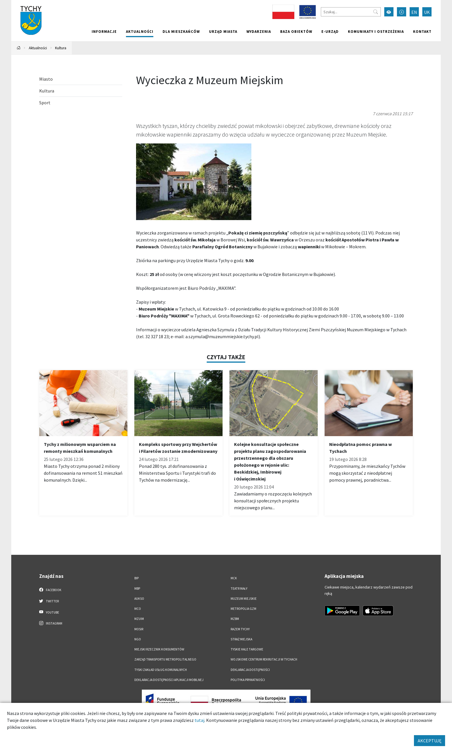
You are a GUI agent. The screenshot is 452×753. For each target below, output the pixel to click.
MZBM (235, 619)
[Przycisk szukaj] (376, 11)
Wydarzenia (258, 31)
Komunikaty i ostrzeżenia (376, 31)
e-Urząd (330, 31)
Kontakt (422, 31)
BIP (136, 578)
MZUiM (139, 619)
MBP (137, 588)
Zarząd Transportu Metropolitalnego (165, 659)
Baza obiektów (296, 31)
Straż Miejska (241, 639)
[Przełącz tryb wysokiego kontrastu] (388, 11)
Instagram (50, 623)
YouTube (49, 612)
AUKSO (139, 599)
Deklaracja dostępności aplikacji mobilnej (169, 680)
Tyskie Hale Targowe (247, 649)
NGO (137, 639)
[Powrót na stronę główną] (18, 47)
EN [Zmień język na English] (414, 12)
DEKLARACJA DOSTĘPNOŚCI (250, 670)
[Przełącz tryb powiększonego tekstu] (401, 11)
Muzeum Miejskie (244, 599)
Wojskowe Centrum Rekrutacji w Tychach (264, 659)
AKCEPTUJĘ (429, 740)
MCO (137, 609)
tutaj (199, 720)
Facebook (50, 589)
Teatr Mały (239, 588)
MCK (234, 578)
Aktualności (139, 31)
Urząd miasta (223, 31)
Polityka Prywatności (248, 680)
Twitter (49, 600)
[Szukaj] (351, 11)
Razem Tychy (240, 629)
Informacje (104, 31)
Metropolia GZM (243, 609)
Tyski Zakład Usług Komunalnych (160, 670)
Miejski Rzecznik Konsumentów (159, 649)
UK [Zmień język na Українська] (427, 12)
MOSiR (138, 629)
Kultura (60, 48)
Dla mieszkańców (181, 31)
